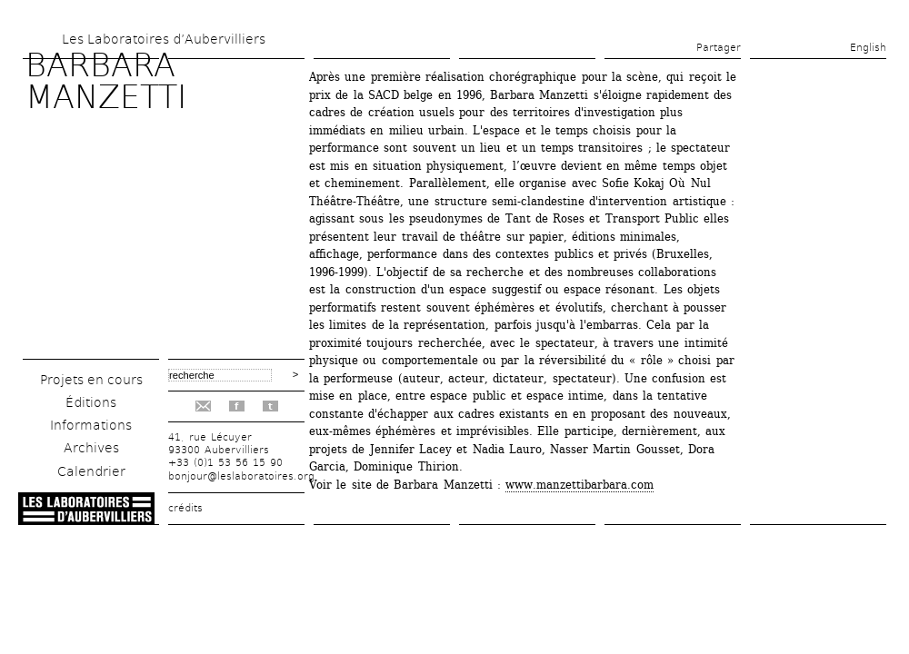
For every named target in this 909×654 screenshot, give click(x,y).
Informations (91, 425)
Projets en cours (91, 379)
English (868, 48)
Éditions (90, 402)
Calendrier (91, 471)
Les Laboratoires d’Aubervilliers (163, 39)
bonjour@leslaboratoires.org (241, 476)
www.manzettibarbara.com (579, 484)
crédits (185, 508)
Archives (91, 448)
